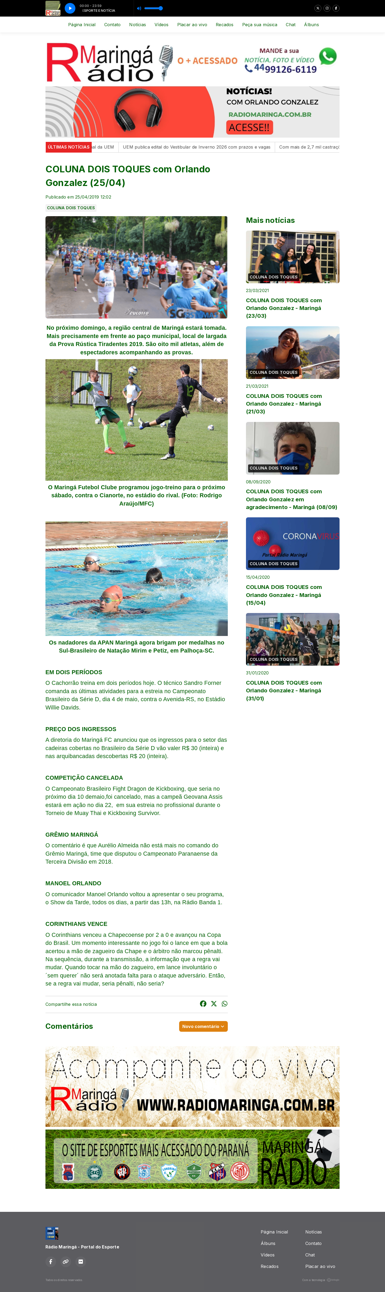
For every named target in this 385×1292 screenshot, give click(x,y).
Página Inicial (81, 24)
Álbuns (311, 24)
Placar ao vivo (192, 24)
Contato (112, 24)
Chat (290, 24)
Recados (225, 24)
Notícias (137, 24)
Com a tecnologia (321, 1280)
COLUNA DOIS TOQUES (71, 207)
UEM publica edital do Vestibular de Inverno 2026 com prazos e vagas (202, 147)
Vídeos (161, 24)
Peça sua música (260, 24)
